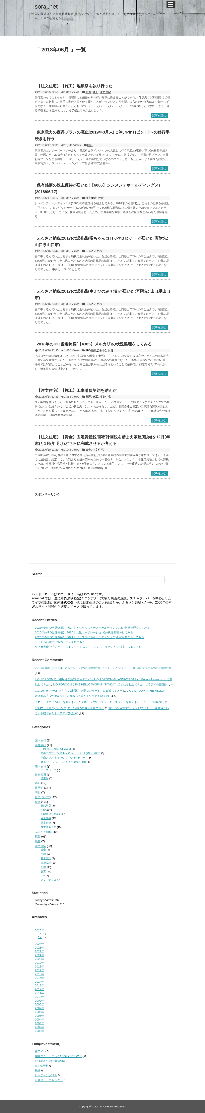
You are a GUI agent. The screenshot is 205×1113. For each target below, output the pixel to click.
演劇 (37, 792)
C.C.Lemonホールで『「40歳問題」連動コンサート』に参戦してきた (78, 690)
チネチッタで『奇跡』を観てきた (56, 702)
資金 (88, 449)
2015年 (39, 977)
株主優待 (91, 198)
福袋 (37, 836)
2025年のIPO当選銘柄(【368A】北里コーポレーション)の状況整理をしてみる (84, 632)
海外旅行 (40, 745)
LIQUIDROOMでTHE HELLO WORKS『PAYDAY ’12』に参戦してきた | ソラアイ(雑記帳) (110, 684)
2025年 (39, 930)
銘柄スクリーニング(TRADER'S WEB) (59, 1056)
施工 (95, 92)
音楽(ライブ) (43, 797)
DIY (43, 875)
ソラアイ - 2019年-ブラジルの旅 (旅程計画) (145, 668)
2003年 (39, 1023)
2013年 (39, 985)
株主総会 (46, 822)
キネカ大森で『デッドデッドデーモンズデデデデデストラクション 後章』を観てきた (88, 646)
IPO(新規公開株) (96, 350)
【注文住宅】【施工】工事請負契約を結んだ (76, 390)
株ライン (40, 1051)
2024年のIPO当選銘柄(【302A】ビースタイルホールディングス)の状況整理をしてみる (89, 637)
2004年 (39, 1019)
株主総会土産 (48, 827)
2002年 (39, 1027)
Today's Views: (44, 900)
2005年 (39, 1015)
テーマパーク (48, 770)
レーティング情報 (46, 1075)
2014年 (39, 981)
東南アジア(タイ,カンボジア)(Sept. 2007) (65, 757)
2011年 (39, 993)
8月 (40, 933)
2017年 (39, 970)
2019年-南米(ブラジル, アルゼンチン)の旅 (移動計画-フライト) (74, 668)
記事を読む (159, 115)
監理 (88, 92)
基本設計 (46, 858)
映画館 (39, 787)
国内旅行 (40, 740)
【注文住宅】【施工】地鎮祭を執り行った (74, 86)
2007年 (39, 1008)
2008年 (39, 1004)
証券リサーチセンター (49, 1080)
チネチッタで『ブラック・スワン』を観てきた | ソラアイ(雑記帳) (122, 702)
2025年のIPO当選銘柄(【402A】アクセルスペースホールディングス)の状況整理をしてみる (92, 627)
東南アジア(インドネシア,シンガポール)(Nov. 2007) (71, 753)
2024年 (39, 943)
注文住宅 (105, 92)
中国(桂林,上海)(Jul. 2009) (56, 748)
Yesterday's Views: (47, 904)
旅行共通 (40, 774)
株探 (37, 1070)
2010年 (39, 996)
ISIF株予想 (41, 1065)
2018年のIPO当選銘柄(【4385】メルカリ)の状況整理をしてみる (94, 344)
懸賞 (37, 841)
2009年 (39, 1000)
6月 (40, 937)
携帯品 (44, 778)
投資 (101, 198)
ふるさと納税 (94, 251)
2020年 (39, 959)
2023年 (39, 947)
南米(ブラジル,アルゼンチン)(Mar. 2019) (64, 761)
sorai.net (46, 6)
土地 (43, 853)
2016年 (39, 974)
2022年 (39, 951)
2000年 (39, 1030)
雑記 (90, 145)
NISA (44, 809)
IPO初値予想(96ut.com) (50, 1061)
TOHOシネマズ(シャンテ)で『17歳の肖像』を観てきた (69, 708)
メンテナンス (48, 879)
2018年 (39, 966)
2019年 (39, 962)
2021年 (39, 955)
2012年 (39, 989)
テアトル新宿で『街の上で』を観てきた (60, 642)
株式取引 (46, 805)
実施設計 (46, 862)
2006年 (39, 1012)
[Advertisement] (102, 70)
